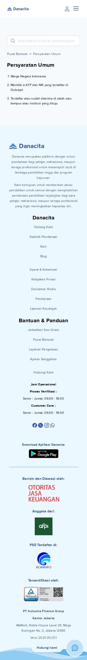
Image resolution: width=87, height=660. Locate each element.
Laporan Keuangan (43, 308)
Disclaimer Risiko (43, 289)
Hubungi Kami (43, 372)
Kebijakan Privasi (43, 279)
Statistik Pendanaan (43, 237)
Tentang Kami (43, 227)
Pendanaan (43, 299)
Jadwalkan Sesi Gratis (43, 330)
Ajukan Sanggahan (43, 359)
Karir (43, 246)
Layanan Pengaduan (43, 349)
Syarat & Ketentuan (43, 269)
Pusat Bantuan (17, 54)
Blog (43, 256)
